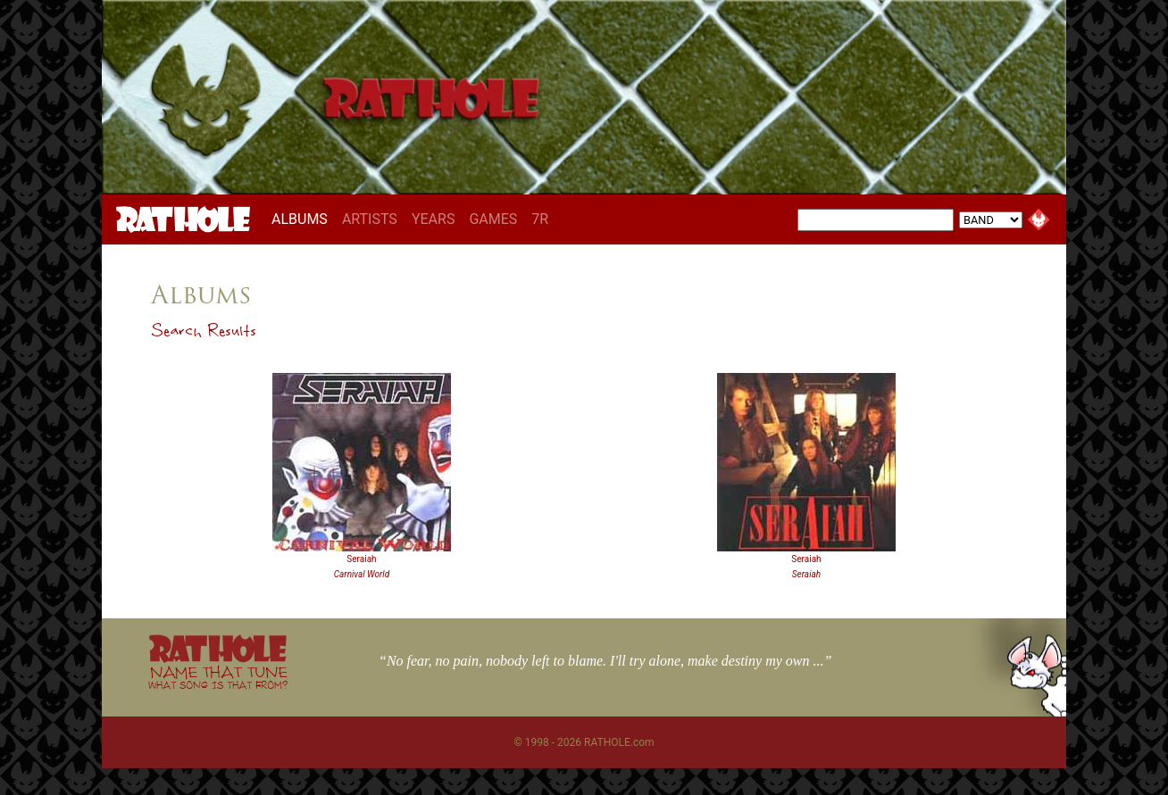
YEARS (433, 219)
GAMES (493, 219)
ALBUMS (303, 219)
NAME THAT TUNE (218, 676)
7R (539, 219)
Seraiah (361, 559)
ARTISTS (369, 219)
